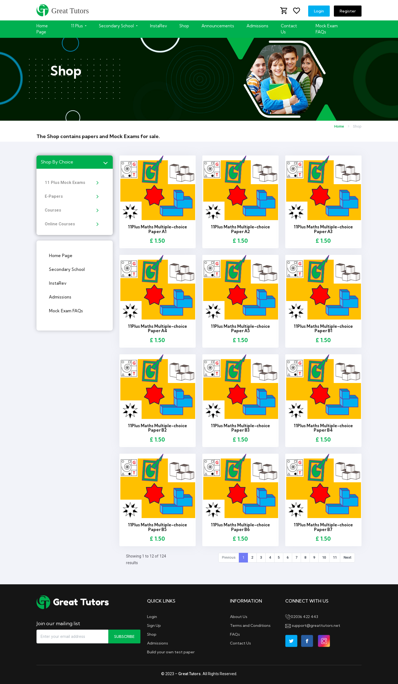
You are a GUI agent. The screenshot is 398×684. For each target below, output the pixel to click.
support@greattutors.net (312, 625)
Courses (53, 210)
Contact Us (289, 29)
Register (348, 11)
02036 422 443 (301, 616)
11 (335, 557)
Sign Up (154, 625)
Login (319, 11)
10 (324, 557)
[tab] (74, 162)
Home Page (42, 29)
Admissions (257, 25)
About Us (238, 616)
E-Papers (54, 196)
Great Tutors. (190, 674)
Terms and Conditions (250, 625)
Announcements (217, 25)
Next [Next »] (347, 557)
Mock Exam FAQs (327, 29)
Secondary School (67, 269)
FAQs (235, 634)
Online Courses (60, 223)
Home (339, 126)
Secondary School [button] (117, 25)
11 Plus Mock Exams (65, 182)
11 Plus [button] (77, 25)
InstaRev (158, 25)
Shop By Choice (57, 162)
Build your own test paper (171, 651)
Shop (184, 25)
